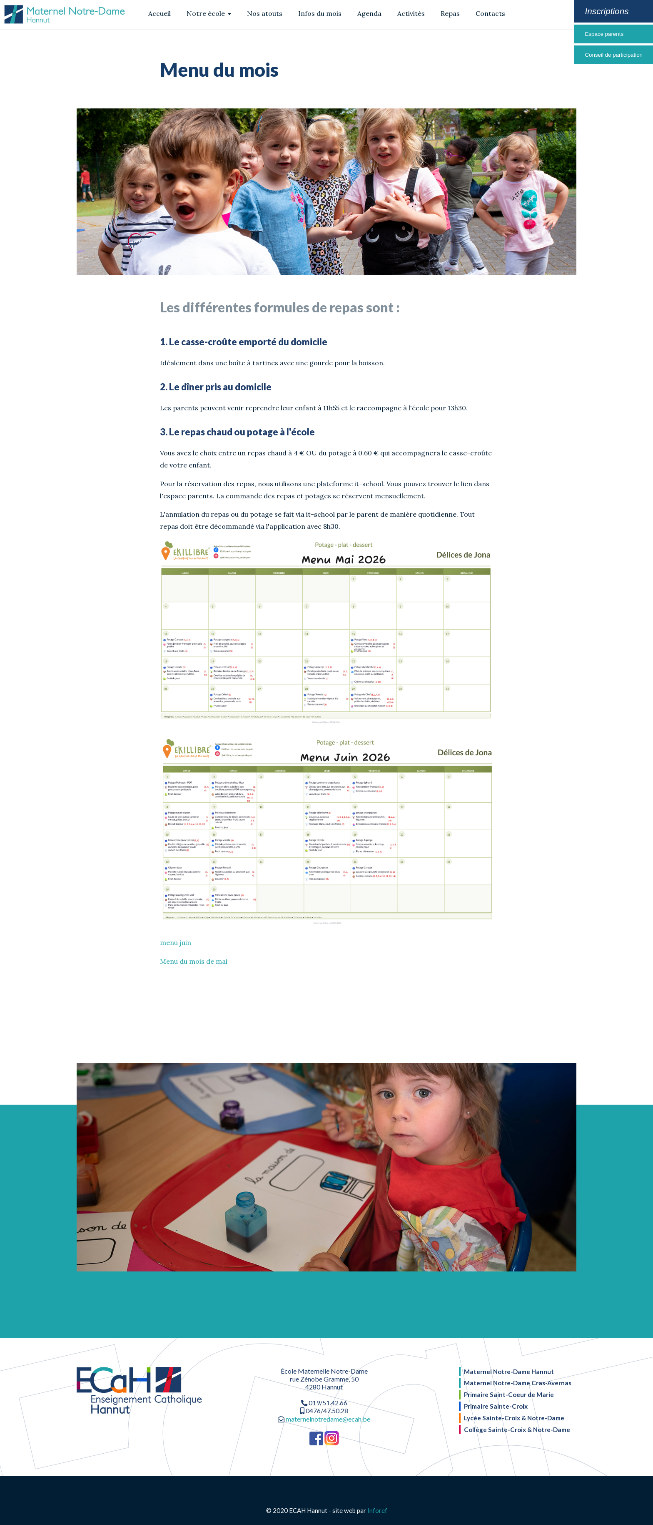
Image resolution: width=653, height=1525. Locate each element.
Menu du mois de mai (193, 961)
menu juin (175, 942)
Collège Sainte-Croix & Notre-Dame (517, 1429)
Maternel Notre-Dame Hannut (509, 1371)
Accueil (159, 13)
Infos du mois (319, 13)
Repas (450, 13)
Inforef (377, 1510)
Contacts (490, 13)
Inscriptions (606, 11)
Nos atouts (264, 13)
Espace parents (604, 34)
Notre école (209, 13)
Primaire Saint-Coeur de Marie (509, 1394)
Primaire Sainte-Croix (496, 1406)
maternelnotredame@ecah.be (328, 1419)
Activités (411, 13)
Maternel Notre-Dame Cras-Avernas (517, 1383)
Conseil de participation (614, 55)
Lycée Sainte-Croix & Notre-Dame (514, 1418)
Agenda (369, 13)
